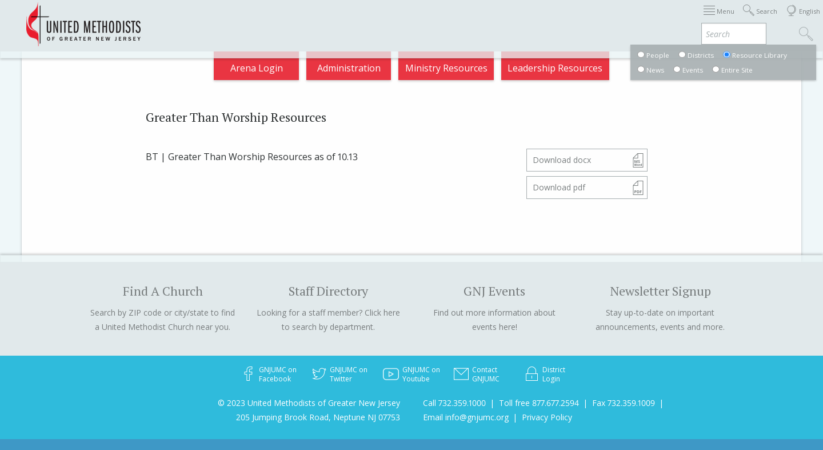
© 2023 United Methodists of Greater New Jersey (309, 402)
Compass (720, 19)
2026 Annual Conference (224, 19)
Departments (587, 19)
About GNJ (469, 19)
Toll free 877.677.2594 (539, 402)
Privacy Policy (547, 417)
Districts (525, 19)
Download (562, 159)
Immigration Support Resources (361, 19)
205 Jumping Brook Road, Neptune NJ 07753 (318, 417)
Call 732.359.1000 (454, 402)
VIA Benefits (658, 19)
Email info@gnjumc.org (466, 417)
